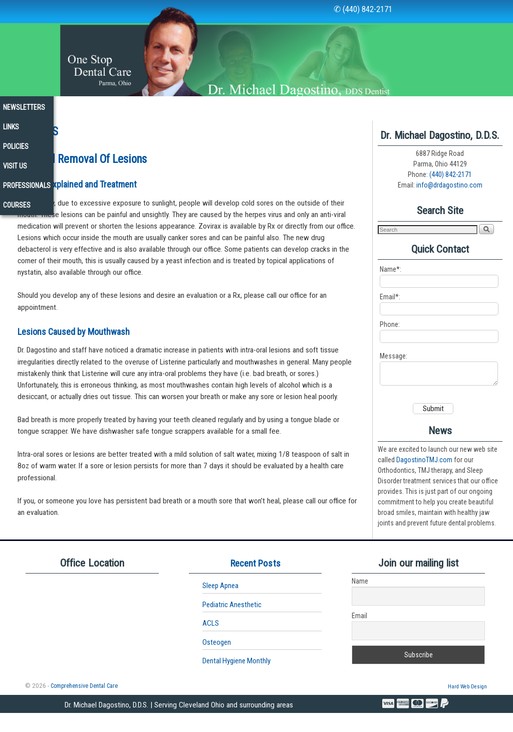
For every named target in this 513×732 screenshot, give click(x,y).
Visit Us (428, 106)
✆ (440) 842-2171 (363, 9)
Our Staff (62, 106)
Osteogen (216, 661)
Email (359, 635)
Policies (383, 106)
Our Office (113, 109)
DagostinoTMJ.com (424, 479)
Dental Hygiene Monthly (236, 680)
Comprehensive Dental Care (84, 704)
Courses (91, 125)
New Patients (231, 106)
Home (18, 106)
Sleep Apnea (220, 605)
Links (343, 106)
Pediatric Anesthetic (232, 623)
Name (360, 601)
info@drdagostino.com (449, 200)
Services (169, 109)
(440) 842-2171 (450, 190)
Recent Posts (255, 582)
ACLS (210, 642)
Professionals (34, 125)
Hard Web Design (467, 705)
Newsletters (294, 106)
